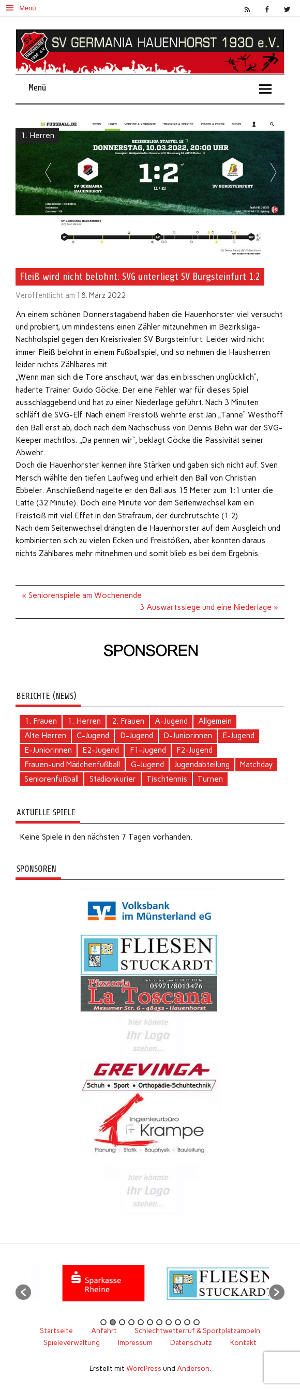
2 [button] (113, 1322)
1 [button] (103, 1322)
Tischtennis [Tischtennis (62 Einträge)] (166, 779)
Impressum (135, 1342)
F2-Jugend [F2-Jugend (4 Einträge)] (194, 750)
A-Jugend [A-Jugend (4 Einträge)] (171, 721)
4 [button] (131, 1322)
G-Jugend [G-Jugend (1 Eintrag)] (147, 764)
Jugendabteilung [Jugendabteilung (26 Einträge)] (202, 764)
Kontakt (243, 1342)
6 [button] (150, 1322)
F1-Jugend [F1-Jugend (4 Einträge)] (148, 750)
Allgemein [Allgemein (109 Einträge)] (215, 721)
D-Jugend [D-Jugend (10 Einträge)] (136, 735)
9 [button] (178, 1322)
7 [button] (159, 1322)
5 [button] (141, 1322)
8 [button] (169, 1322)
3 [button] (122, 1322)
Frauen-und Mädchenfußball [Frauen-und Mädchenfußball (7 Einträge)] (72, 764)
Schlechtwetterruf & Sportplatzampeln (197, 1330)
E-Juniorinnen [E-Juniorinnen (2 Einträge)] (48, 750)
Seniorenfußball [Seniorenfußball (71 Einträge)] (51, 779)
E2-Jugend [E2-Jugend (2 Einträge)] (100, 750)
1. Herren (37, 135)
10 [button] (187, 1322)
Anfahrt (104, 1330)
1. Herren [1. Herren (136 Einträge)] (84, 721)
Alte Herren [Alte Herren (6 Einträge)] (45, 735)
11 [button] (196, 1322)
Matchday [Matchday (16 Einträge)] (256, 764)
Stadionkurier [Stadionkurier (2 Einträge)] (112, 779)
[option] (111, 1287)
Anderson (193, 1368)
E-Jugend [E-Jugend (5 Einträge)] (238, 735)
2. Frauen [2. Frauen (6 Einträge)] (128, 721)
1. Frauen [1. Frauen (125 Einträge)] (40, 721)
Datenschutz (191, 1342)
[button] (23, 1292)
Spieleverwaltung (71, 1342)
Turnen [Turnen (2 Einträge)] (210, 779)
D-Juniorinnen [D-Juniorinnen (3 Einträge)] (187, 735)
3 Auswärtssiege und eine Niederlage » (209, 607)
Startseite (56, 1330)
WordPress (143, 1368)
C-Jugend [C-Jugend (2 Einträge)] (93, 735)
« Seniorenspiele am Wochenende (82, 595)
